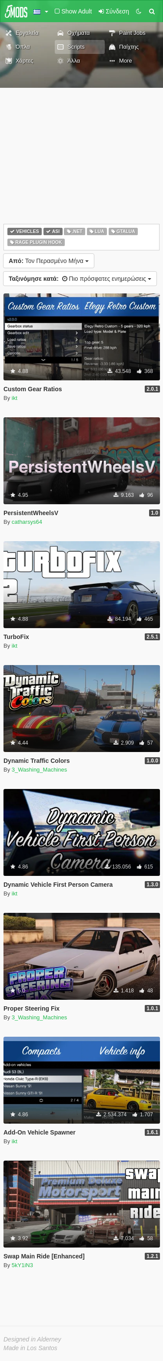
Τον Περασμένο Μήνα (49, 260)
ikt (14, 398)
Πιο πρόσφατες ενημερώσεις (80, 278)
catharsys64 (27, 522)
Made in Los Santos (30, 1347)
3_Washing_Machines (39, 769)
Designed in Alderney (32, 1339)
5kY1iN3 (22, 1265)
